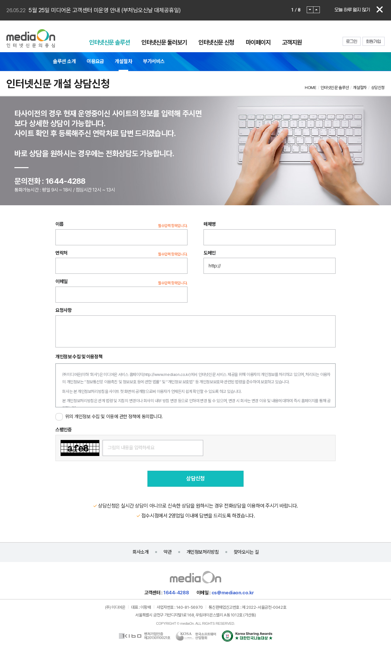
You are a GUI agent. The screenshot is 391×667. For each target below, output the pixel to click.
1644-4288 (176, 593)
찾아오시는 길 (246, 552)
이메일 (61, 282)
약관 (167, 552)
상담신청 (378, 87)
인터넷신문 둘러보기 (164, 42)
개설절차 (123, 61)
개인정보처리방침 (203, 552)
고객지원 (292, 42)
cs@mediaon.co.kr (233, 593)
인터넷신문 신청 (216, 42)
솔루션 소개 (64, 61)
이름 (59, 224)
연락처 (61, 253)
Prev (310, 9)
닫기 (380, 9)
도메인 (210, 253)
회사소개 (140, 552)
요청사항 (63, 310)
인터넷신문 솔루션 (109, 42)
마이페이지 (258, 42)
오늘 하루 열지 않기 (352, 9)
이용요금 (95, 61)
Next (316, 9)
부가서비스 (154, 61)
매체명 (210, 224)
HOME (310, 87)
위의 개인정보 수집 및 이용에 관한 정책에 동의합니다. (114, 416)
